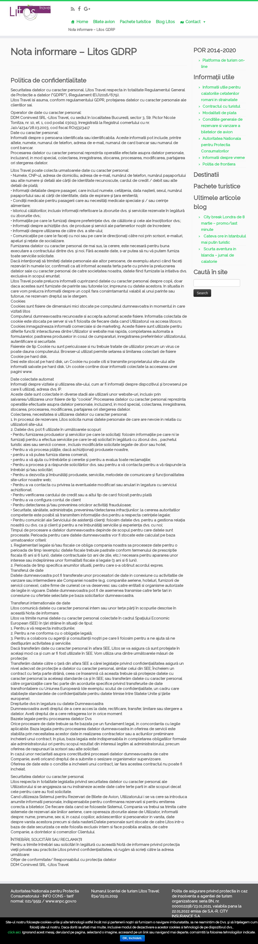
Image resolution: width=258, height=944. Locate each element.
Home (82, 21)
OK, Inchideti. (132, 938)
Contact (193, 21)
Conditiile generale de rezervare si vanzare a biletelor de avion (221, 125)
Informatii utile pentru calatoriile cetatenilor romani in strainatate (220, 93)
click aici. (14, 932)
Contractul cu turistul (221, 106)
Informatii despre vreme (224, 157)
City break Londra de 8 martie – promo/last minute (223, 223)
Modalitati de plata (219, 113)
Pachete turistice (135, 21)
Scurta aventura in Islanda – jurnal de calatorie (218, 255)
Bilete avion (104, 21)
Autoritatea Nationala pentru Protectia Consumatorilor (221, 144)
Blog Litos (165, 21)
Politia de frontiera (219, 164)
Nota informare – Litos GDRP (91, 30)
